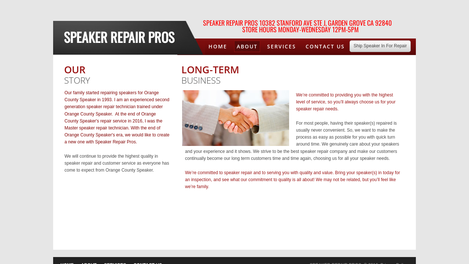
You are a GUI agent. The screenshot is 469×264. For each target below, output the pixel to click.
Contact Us (325, 46)
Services (281, 46)
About (247, 46)
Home (217, 46)
